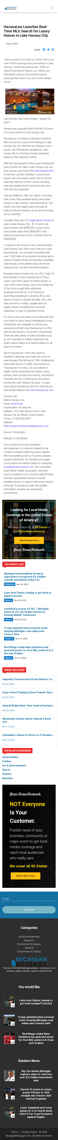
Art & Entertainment (29, 936)
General (29, 947)
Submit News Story (29, 540)
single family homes (39, 220)
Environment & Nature (29, 944)
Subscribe (29, 909)
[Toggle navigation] (52, 8)
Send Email (16, 403)
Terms (14, 1131)
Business (29, 940)
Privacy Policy (29, 1131)
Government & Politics (29, 951)
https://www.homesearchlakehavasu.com (26, 426)
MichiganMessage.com (18, 1135)
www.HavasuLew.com (42, 390)
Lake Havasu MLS (44, 170)
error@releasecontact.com (18, 466)
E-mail (5, 898)
